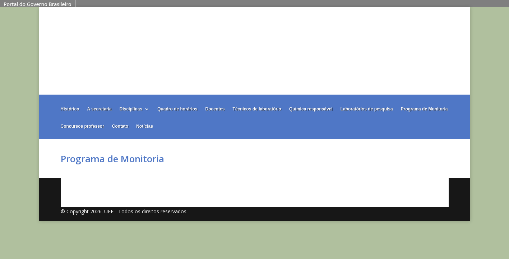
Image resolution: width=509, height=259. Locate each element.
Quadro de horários (177, 109)
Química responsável (311, 109)
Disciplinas (131, 109)
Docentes (215, 109)
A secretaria (99, 109)
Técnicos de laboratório (257, 109)
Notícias (144, 126)
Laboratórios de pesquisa (367, 109)
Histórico (70, 109)
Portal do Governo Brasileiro (37, 4)
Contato (120, 126)
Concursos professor (82, 126)
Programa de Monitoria (424, 109)
